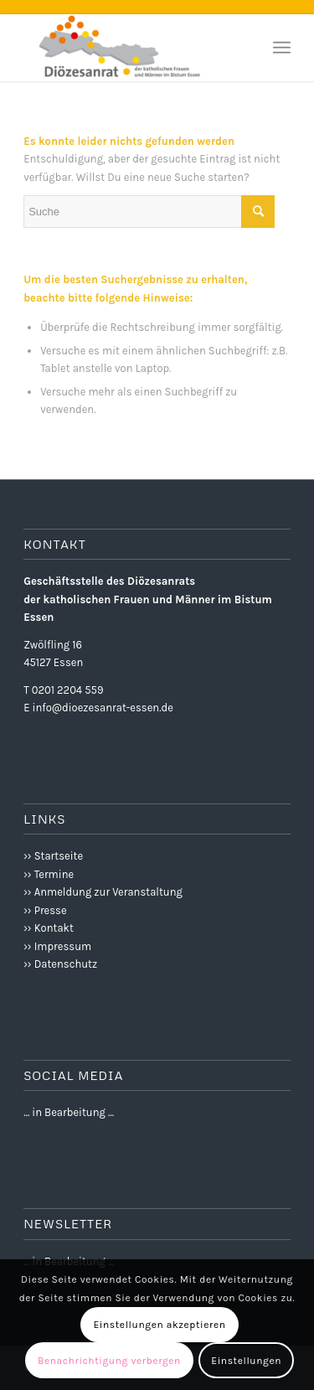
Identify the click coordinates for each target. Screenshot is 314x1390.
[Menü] (282, 48)
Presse (50, 910)
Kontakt (54, 928)
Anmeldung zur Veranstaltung (108, 892)
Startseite (58, 856)
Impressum (62, 946)
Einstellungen (246, 1361)
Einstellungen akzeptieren (159, 1325)
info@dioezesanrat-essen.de (103, 707)
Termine (54, 874)
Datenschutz (65, 964)
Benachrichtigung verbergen (109, 1361)
